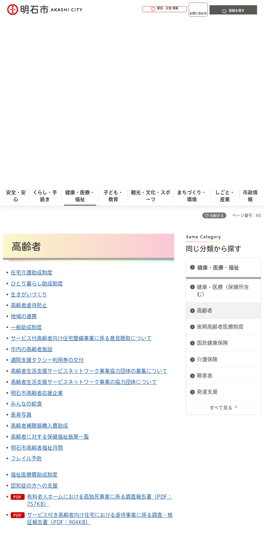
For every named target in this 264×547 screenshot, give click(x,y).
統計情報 (159, 498)
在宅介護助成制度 (31, 104)
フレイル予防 (26, 290)
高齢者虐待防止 (29, 137)
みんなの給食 (26, 235)
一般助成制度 (26, 159)
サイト (151, 427)
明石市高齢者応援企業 (37, 224)
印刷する (217, 47)
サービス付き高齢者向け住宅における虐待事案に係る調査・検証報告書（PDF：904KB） (100, 350)
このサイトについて (51, 418)
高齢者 (204, 142)
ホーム (9, 398)
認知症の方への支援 (34, 317)
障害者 (204, 207)
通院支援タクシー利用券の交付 (47, 191)
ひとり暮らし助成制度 (37, 115)
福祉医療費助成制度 (34, 306)
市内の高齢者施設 (31, 181)
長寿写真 (21, 246)
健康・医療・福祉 (218, 99)
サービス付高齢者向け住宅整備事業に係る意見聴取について (81, 170)
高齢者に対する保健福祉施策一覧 (50, 268)
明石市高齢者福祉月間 (37, 279)
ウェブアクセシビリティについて (130, 418)
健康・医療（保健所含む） (223, 122)
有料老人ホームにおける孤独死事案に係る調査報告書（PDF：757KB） (99, 332)
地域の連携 (24, 148)
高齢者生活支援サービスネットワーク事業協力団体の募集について (89, 202)
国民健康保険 (212, 174)
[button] (142, 9)
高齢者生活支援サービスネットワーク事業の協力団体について (84, 213)
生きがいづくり (29, 126)
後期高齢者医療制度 (220, 158)
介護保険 (207, 191)
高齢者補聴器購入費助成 (39, 257)
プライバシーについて (53, 427)
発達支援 (207, 223)
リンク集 (110, 427)
